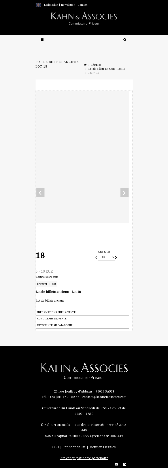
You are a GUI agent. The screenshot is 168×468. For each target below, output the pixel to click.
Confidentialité (75, 447)
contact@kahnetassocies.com (104, 397)
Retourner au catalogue (54, 325)
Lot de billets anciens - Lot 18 (106, 69)
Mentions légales (102, 447)
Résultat (96, 65)
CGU (56, 447)
